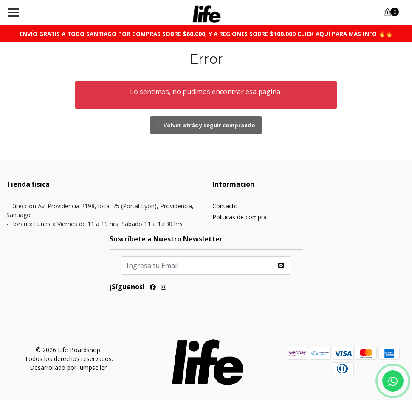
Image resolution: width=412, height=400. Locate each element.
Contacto (225, 206)
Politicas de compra (239, 217)
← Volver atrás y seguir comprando (206, 125)
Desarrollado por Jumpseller (68, 368)
